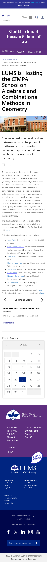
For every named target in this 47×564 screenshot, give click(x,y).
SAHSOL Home (8, 51)
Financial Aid (19, 3)
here (8, 230)
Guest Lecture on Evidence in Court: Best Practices (21, 310)
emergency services (30, 485)
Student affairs (9, 480)
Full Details (8, 323)
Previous (5, 299)
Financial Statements (30, 480)
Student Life (31, 430)
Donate (27, 3)
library (7, 485)
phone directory (29, 483)
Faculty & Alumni (12, 432)
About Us (21, 52)
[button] (36, 17)
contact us (8, 496)
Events (20, 5)
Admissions (10, 3)
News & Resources (12, 439)
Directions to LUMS (11, 498)
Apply (4, 3)
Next (42, 299)
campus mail (28, 488)
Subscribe (36, 543)
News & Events (12, 59)
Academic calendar (11, 483)
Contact (26, 5)
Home (4, 59)
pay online (8, 488)
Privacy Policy (9, 503)
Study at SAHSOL (35, 52)
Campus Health (35, 3)
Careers (7, 501)
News (42, 3)
